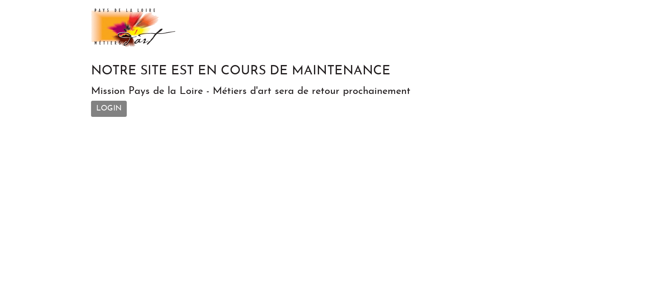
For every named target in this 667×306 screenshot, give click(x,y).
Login (109, 109)
